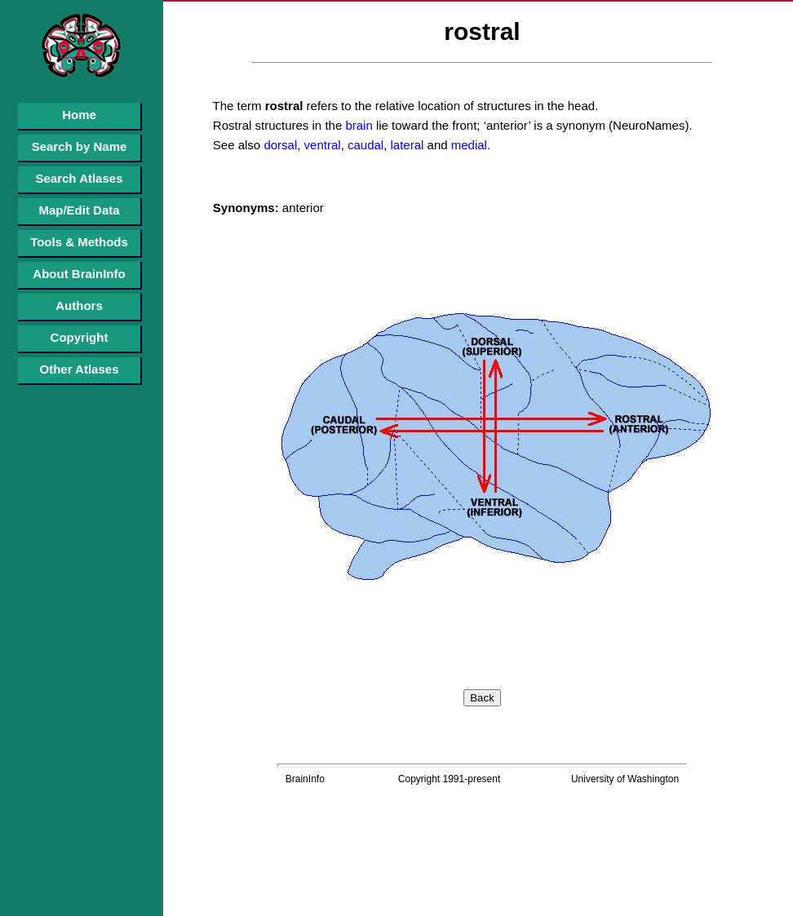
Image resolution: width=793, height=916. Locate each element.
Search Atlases (78, 178)
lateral (405, 145)
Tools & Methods (79, 242)
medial (467, 145)
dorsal (278, 145)
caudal (363, 145)
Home (79, 115)
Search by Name (79, 146)
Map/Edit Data (78, 210)
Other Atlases (79, 369)
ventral (320, 145)
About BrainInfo (79, 274)
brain (357, 125)
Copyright (80, 337)
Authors (79, 305)
